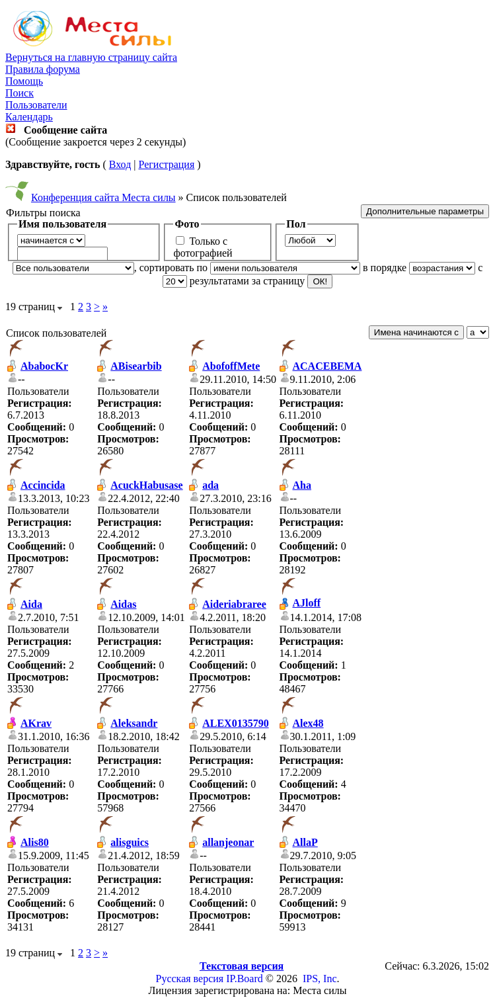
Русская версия (190, 978)
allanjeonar (228, 842)
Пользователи (36, 104)
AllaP (305, 842)
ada (210, 485)
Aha (302, 485)
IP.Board (244, 978)
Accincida (42, 485)
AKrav (36, 723)
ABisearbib (135, 366)
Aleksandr (133, 723)
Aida (31, 604)
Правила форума (42, 69)
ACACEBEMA (327, 366)
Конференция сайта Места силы (103, 197)
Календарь (29, 116)
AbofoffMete (231, 366)
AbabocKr (44, 366)
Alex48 (308, 723)
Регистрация (166, 164)
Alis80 (34, 842)
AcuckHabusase (146, 485)
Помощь (24, 81)
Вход (120, 164)
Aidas (123, 604)
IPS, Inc (320, 978)
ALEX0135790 (235, 723)
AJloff (307, 602)
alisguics (129, 842)
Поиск (19, 93)
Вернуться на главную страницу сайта (91, 57)
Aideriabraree (234, 604)
